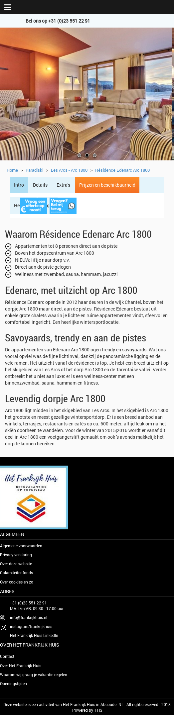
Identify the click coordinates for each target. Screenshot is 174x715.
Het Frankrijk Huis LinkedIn (34, 635)
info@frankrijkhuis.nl (28, 617)
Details (40, 185)
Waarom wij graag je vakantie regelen (33, 674)
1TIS (98, 710)
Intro (19, 185)
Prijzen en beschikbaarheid (107, 185)
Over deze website (16, 563)
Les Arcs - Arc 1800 (69, 170)
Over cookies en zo (16, 581)
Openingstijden (13, 683)
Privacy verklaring (16, 554)
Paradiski (34, 170)
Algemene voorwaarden (21, 545)
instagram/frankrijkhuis (31, 626)
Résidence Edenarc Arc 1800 (122, 170)
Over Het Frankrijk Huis (20, 665)
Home (12, 170)
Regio (48, 205)
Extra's (63, 185)
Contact (7, 656)
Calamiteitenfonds (16, 572)
